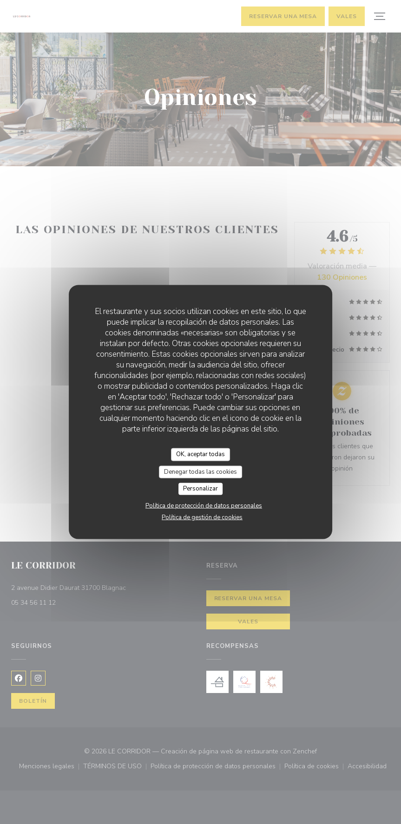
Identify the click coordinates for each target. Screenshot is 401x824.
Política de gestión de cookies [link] (202, 517)
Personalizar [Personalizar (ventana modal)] (200, 488)
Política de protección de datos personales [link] (203, 505)
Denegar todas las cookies (200, 471)
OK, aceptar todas (200, 454)
